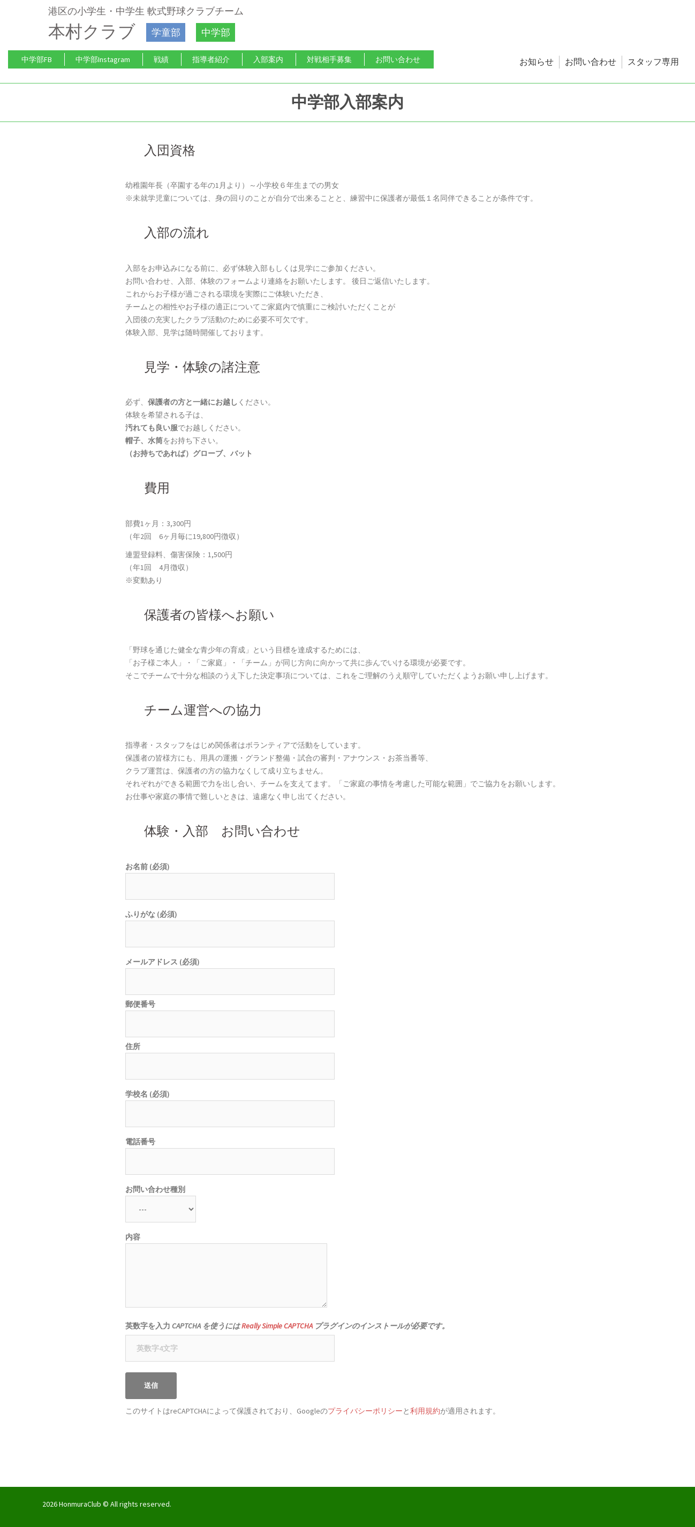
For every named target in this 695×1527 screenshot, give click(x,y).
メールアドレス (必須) (230, 971)
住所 (230, 1056)
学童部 (164, 31)
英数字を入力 (287, 1326)
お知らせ (536, 62)
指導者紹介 (211, 59)
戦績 (161, 59)
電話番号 (230, 1151)
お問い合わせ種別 (160, 1199)
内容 (226, 1271)
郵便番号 (230, 1014)
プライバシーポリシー (365, 1411)
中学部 (213, 31)
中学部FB (36, 59)
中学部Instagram (102, 59)
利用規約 (425, 1411)
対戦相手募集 (329, 59)
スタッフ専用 (653, 62)
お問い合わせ (397, 59)
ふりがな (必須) (230, 924)
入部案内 (268, 59)
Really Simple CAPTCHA (277, 1326)
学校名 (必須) (230, 1104)
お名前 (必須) (230, 876)
